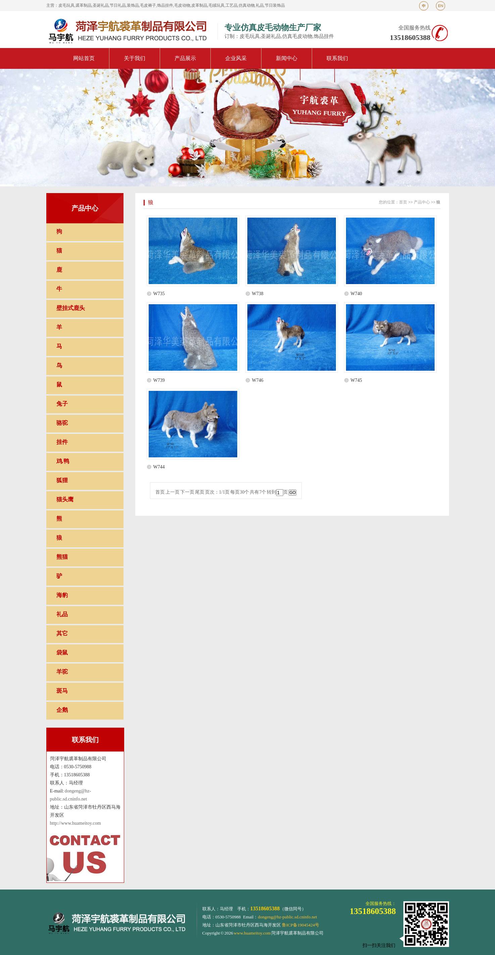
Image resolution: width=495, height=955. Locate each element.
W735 (159, 293)
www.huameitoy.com (252, 933)
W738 (257, 293)
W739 (159, 380)
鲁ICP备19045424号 (300, 924)
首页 (403, 202)
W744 (159, 466)
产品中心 (422, 202)
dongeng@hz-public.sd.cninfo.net (287, 916)
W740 (356, 293)
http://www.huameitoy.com (75, 823)
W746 (257, 380)
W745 (356, 380)
